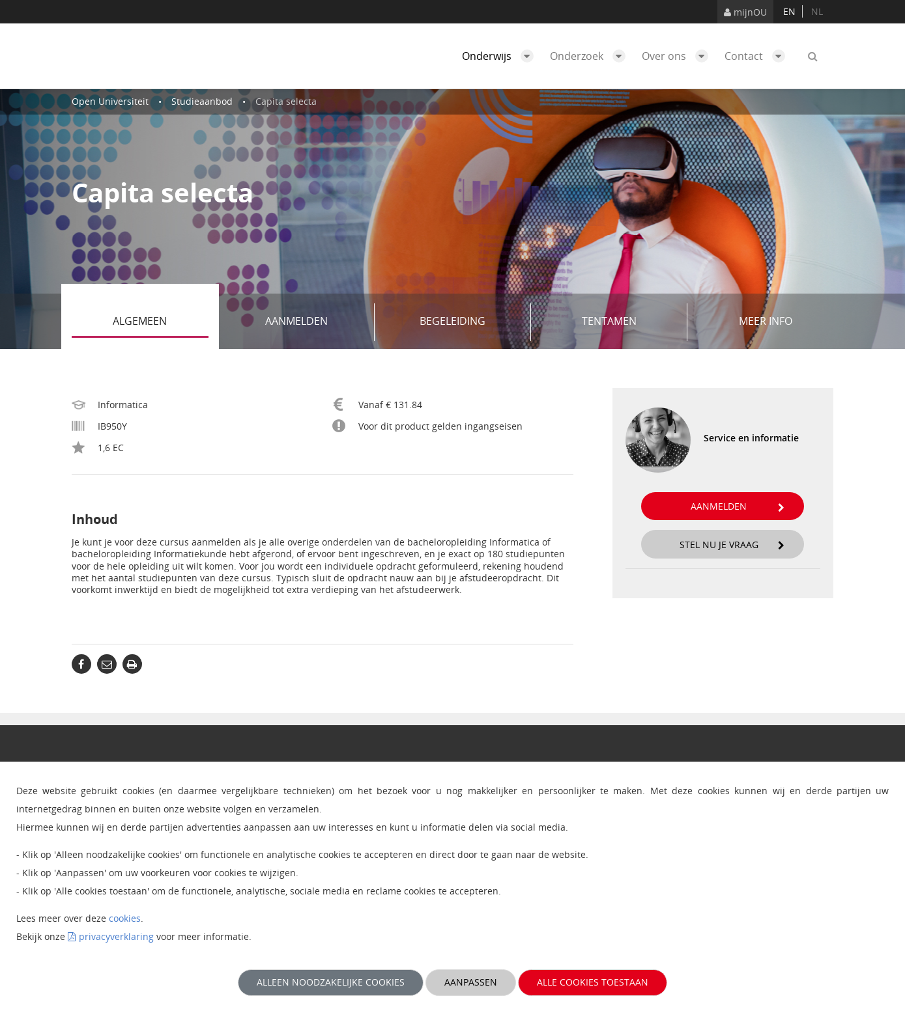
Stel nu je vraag (732, 544)
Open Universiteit (110, 101)
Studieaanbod (202, 101)
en (789, 11)
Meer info (765, 321)
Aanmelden (315, 322)
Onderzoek (591, 56)
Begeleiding (470, 322)
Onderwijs (501, 56)
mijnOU (745, 12)
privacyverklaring (116, 936)
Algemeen (160, 322)
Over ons (678, 56)
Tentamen (630, 322)
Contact (758, 56)
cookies (125, 918)
